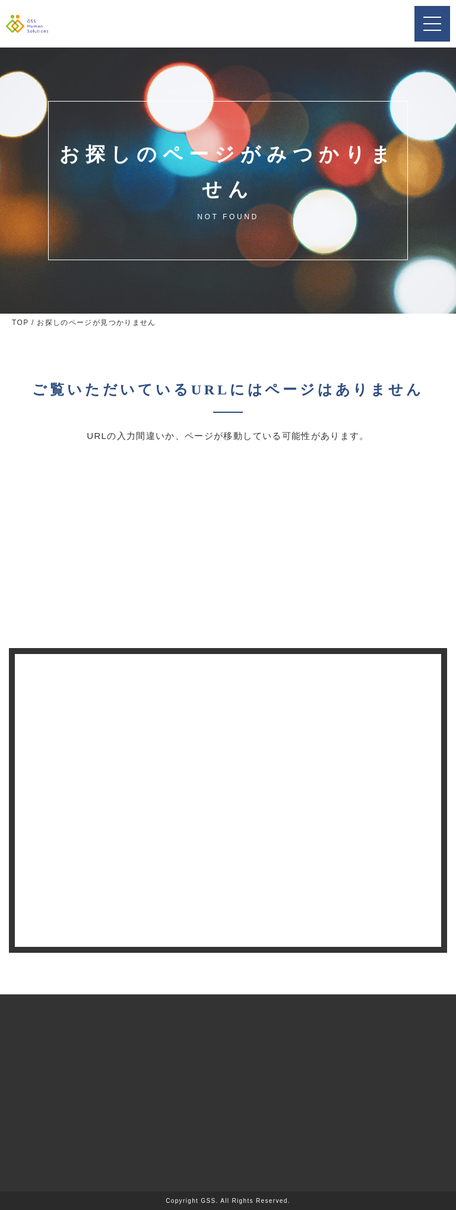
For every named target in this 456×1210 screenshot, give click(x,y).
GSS (208, 1201)
